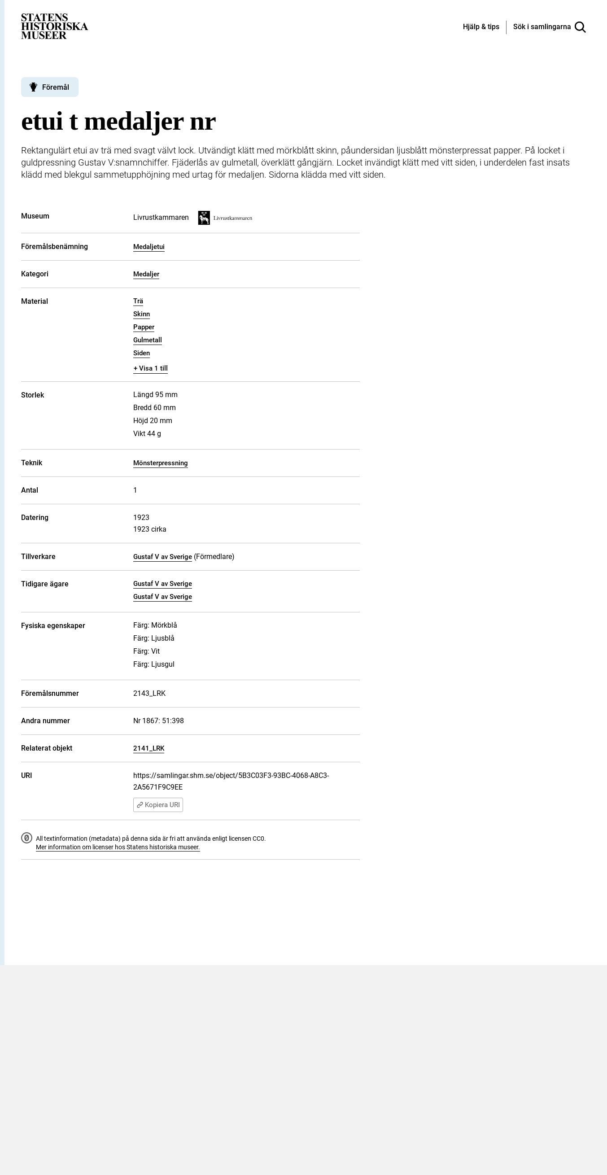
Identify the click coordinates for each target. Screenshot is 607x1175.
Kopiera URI (158, 805)
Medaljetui (149, 247)
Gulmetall (147, 340)
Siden (141, 353)
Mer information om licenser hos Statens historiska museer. (118, 847)
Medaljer (146, 274)
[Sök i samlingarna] (549, 27)
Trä (138, 301)
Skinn (141, 314)
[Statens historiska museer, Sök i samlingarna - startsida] (54, 25)
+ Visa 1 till (151, 368)
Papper (143, 327)
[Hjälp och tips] (481, 27)
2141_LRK (148, 748)
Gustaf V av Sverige (162, 557)
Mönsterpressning (160, 463)
